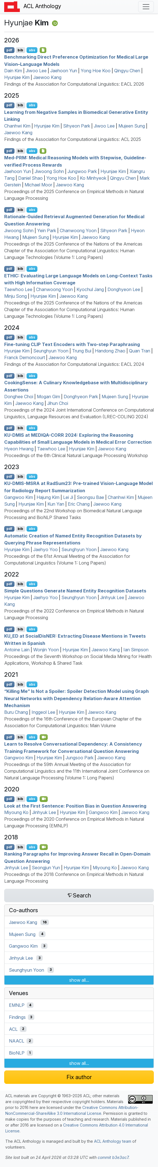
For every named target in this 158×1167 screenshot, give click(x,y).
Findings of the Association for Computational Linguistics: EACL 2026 (74, 84)
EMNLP (17, 1005)
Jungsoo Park (80, 757)
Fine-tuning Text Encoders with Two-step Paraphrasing (72, 344)
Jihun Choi (57, 403)
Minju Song (15, 296)
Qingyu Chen (127, 70)
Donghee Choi (18, 396)
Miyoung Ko (16, 812)
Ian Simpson (136, 649)
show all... (79, 980)
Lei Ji (68, 497)
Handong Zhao (110, 351)
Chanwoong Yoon (78, 230)
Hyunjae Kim (17, 77)
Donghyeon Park (81, 396)
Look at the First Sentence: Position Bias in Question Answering (75, 805)
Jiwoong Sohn (49, 171)
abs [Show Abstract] (32, 50)
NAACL (16, 1041)
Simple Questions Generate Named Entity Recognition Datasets (75, 591)
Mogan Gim (48, 396)
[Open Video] (44, 737)
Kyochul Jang (90, 289)
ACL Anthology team (112, 1141)
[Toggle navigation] (146, 6)
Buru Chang (16, 712)
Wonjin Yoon (46, 649)
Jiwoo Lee (36, 70)
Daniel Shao (30, 178)
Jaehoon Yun (63, 70)
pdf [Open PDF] (9, 50)
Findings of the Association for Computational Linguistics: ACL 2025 (72, 139)
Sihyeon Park (76, 126)
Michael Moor (38, 185)
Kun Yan (55, 504)
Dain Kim (13, 70)
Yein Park (46, 230)
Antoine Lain (17, 649)
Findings (17, 1017)
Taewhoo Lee (18, 289)
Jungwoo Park (82, 171)
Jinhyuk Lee (112, 597)
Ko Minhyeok (93, 178)
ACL (13, 1029)
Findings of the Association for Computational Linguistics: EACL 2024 (74, 364)
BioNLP (17, 1053)
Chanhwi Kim (17, 126)
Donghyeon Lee (123, 289)
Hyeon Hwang (18, 449)
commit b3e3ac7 (113, 1157)
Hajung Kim (48, 497)
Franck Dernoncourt (24, 357)
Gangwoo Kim (18, 497)
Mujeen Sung (131, 126)
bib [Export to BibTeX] (20, 50)
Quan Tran (139, 351)
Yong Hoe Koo (96, 70)
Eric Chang (79, 504)
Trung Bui (81, 351)
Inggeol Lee (43, 712)
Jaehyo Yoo (45, 549)
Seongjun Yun (46, 867)
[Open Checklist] (43, 50)
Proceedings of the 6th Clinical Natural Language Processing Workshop (76, 455)
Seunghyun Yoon (50, 351)
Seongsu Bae (90, 497)
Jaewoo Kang (47, 77)
